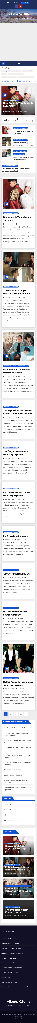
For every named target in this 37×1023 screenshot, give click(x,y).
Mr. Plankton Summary (15, 536)
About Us (7, 805)
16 (21, 714)
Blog (16, 1019)
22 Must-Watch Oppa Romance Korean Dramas (17, 870)
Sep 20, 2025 (9, 689)
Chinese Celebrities (9, 939)
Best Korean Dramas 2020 (26, 77)
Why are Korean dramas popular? (14, 987)
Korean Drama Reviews (10, 963)
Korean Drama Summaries (15, 74)
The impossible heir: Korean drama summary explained (16, 912)
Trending (29, 120)
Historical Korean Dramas (9, 77)
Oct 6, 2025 (9, 540)
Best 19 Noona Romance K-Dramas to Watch (18, 891)
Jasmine (20, 417)
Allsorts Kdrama (18, 13)
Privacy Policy (9, 815)
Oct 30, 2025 (9, 111)
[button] (34, 63)
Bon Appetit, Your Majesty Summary (18, 104)
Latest (6, 120)
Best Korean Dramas (14, 71)
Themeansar (18, 1016)
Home (9, 1019)
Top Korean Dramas (9, 982)
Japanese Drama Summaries (12, 953)
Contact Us (8, 810)
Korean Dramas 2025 (9, 972)
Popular (17, 120)
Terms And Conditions (12, 820)
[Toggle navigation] (19, 63)
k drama (4, 74)
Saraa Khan (21, 111)
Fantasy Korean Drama (20, 151)
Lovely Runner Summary (16, 574)
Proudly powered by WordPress (12, 1014)
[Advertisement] (18, 42)
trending (4, 71)
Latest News (6, 977)
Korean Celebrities (27, 71)
